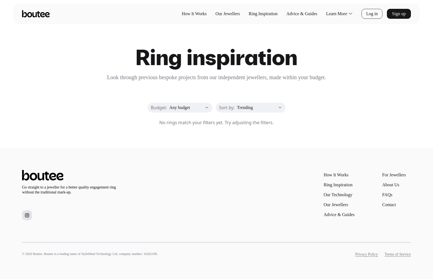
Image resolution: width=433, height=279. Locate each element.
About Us (390, 184)
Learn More (339, 14)
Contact (389, 204)
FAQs (387, 194)
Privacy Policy (366, 254)
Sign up (399, 13)
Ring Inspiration (263, 13)
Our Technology (338, 194)
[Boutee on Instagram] (27, 215)
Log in (372, 13)
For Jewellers (394, 174)
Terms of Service (398, 254)
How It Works (194, 13)
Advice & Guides (301, 13)
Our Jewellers (227, 13)
